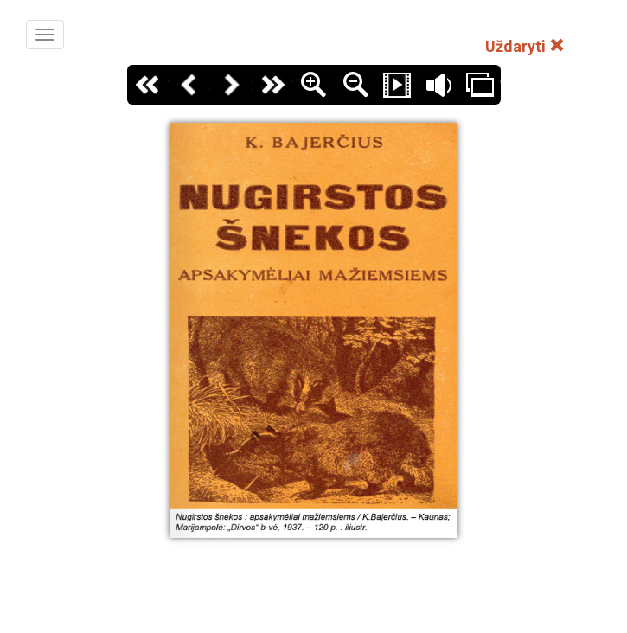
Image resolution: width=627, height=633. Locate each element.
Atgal (189, 85)
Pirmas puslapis (148, 85)
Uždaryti (525, 46)
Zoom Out (355, 85)
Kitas (231, 85)
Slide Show (397, 85)
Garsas (438, 85)
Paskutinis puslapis (272, 85)
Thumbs (480, 85)
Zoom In (314, 85)
